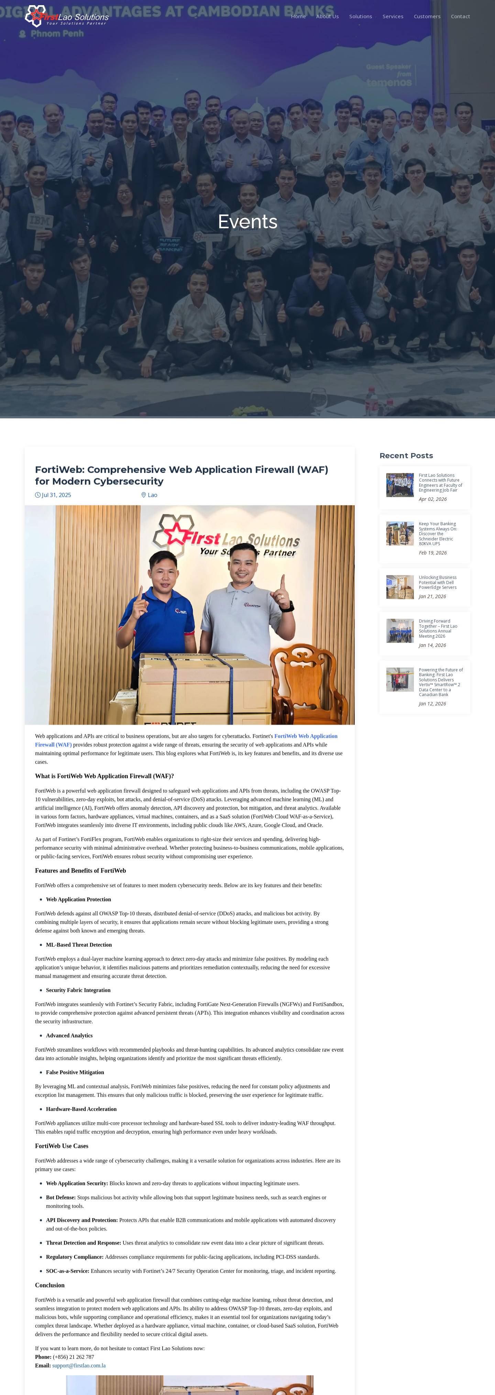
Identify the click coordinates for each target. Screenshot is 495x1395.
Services (393, 16)
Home (298, 16)
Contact (460, 16)
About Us (327, 16)
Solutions (360, 16)
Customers (427, 16)
